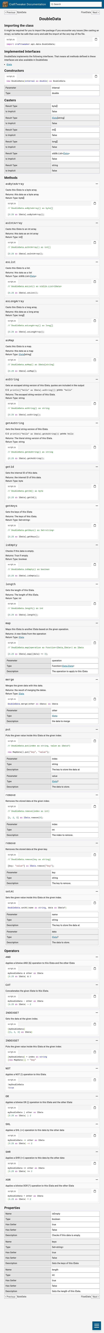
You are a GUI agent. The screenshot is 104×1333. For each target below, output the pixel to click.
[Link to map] (8, 623)
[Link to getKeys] (11, 506)
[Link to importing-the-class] (20, 25)
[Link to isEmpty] (11, 545)
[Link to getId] (10, 467)
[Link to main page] (24, 4)
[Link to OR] (7, 1096)
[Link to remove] (11, 795)
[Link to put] (8, 730)
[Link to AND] (8, 957)
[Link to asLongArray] (15, 301)
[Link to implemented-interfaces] (24, 51)
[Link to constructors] (16, 70)
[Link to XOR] (8, 1180)
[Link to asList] (11, 262)
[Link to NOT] (8, 1068)
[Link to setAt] (10, 892)
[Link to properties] (14, 1208)
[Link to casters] (12, 100)
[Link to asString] (12, 379)
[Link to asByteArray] (15, 184)
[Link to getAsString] (15, 423)
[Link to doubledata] (52, 18)
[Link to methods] (12, 178)
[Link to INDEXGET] (12, 1013)
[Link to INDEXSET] (12, 1041)
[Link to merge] (10, 680)
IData (9, 64)
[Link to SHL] (8, 1124)
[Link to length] (11, 584)
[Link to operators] (13, 951)
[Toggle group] (96, 183)
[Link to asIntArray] (14, 223)
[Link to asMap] (10, 340)
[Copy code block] (96, 39)
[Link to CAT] (8, 985)
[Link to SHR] (8, 1152)
